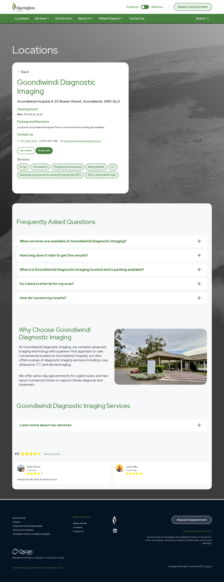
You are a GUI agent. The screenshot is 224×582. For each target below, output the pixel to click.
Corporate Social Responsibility (27, 526)
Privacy (208, 566)
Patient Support (110, 18)
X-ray (23, 167)
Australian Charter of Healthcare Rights (31, 534)
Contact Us (137, 18)
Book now (44, 150)
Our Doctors (63, 18)
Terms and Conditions (23, 530)
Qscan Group (19, 518)
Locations (22, 18)
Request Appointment (193, 7)
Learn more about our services (45, 425)
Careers (16, 522)
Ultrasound (40, 167)
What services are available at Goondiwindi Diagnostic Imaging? (73, 241)
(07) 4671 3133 (28, 141)
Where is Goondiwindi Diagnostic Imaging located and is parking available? (82, 269)
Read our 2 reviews (52, 454)
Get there (26, 150)
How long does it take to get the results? (54, 255)
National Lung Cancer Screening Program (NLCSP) (50, 175)
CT (113, 167)
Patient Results (80, 523)
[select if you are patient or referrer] (145, 7)
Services (41, 18)
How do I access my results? (43, 298)
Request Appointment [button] (192, 519)
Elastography (96, 167)
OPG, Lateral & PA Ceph (102, 175)
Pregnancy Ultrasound (67, 167)
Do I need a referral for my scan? (47, 284)
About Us (84, 18)
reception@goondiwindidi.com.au (82, 141)
